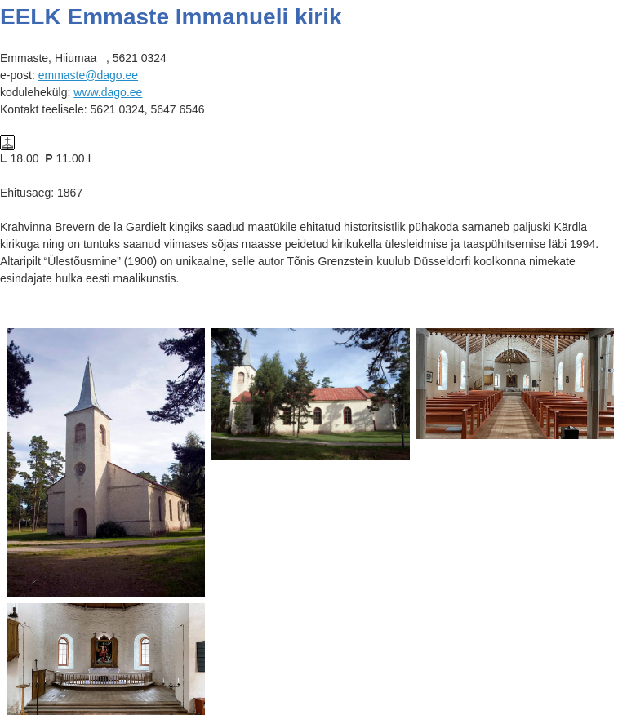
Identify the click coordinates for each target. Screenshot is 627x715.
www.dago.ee (107, 92)
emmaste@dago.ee (88, 75)
